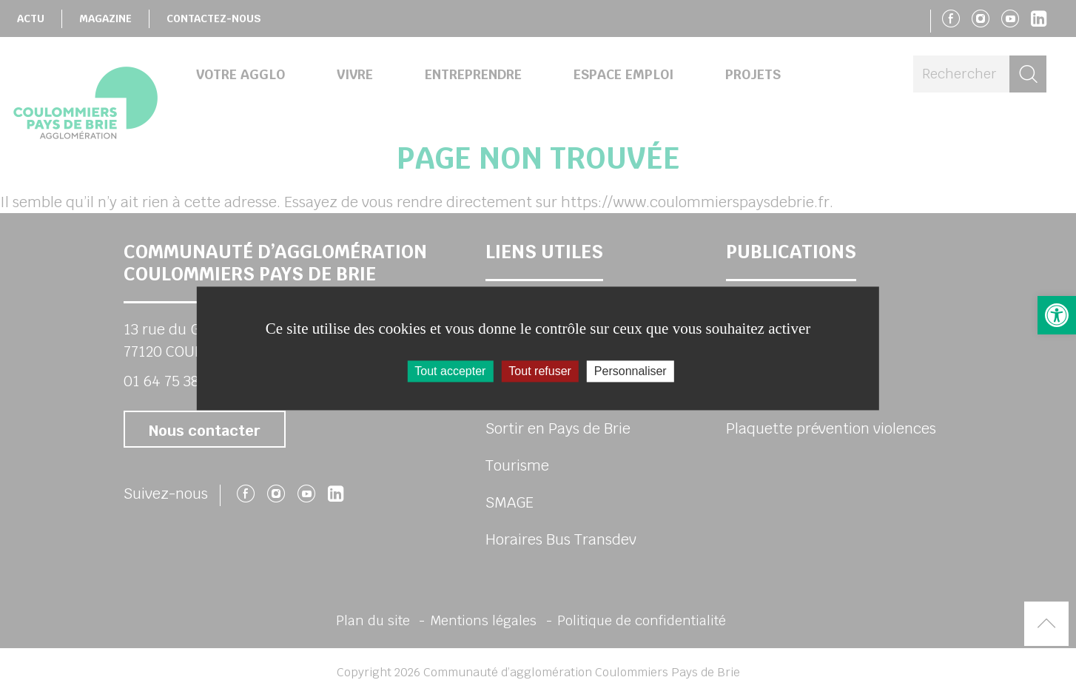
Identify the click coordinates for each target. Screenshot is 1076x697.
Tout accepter (449, 371)
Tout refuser (539, 371)
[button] (1057, 315)
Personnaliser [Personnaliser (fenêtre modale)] (630, 371)
